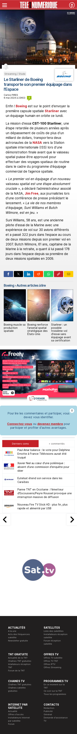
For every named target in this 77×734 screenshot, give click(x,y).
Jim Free (31, 193)
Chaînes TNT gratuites (19, 606)
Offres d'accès (16, 660)
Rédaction (49, 653)
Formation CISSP (34, 686)
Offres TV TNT (51, 606)
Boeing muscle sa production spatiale (14, 328)
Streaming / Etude (14, 73)
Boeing (21, 106)
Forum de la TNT (16, 616)
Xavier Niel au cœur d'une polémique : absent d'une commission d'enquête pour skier (43, 412)
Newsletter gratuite (18, 586)
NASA (37, 143)
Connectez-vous (19, 369)
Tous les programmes (55, 639)
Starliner (52, 111)
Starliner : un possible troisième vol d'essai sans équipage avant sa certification (61, 332)
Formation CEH (33, 683)
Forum (11, 669)
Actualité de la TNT (18, 603)
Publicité (48, 656)
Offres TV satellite (53, 603)
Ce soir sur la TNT (53, 636)
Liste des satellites (54, 576)
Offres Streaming (52, 612)
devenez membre (50, 369)
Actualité (12, 656)
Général (48, 660)
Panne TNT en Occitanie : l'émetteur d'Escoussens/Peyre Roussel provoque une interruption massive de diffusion (44, 438)
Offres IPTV (49, 609)
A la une (12, 576)
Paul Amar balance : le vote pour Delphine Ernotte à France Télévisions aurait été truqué (43, 399)
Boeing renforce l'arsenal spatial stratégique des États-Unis (37, 329)
